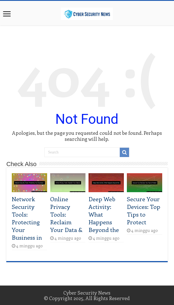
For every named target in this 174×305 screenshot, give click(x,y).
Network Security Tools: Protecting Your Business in (27, 218)
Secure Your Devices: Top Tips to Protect (143, 210)
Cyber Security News (86, 292)
